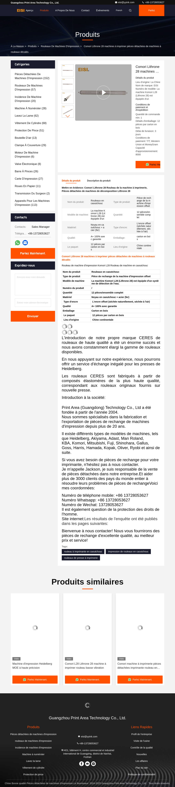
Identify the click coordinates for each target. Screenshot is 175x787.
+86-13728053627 (153, 2)
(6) (26, 154)
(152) (32, 76)
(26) (26, 171)
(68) (30, 123)
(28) (30, 108)
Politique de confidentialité (141, 774)
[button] (67, 116)
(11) (28, 186)
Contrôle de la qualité (142, 747)
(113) (32, 202)
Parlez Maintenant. (153, 12)
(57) (28, 87)
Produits (44, 10)
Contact (85, 10)
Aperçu (29, 10)
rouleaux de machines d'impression (60, 46)
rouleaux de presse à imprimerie (81, 558)
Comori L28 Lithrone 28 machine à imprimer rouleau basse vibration (85, 665)
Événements (102, 10)
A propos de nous (64, 10)
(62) (27, 115)
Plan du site (142, 767)
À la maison (17, 46)
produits (32, 46)
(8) (28, 164)
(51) (29, 130)
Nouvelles (141, 754)
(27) (29, 178)
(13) (26, 137)
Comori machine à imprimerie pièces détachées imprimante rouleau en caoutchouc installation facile (139, 666)
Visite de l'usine (142, 741)
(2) (32, 193)
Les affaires (142, 761)
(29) (30, 145)
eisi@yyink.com (125, 2)
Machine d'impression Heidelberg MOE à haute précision (32, 665)
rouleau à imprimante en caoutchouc (83, 551)
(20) (28, 99)
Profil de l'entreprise (141, 734)
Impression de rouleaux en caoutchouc (128, 551)
